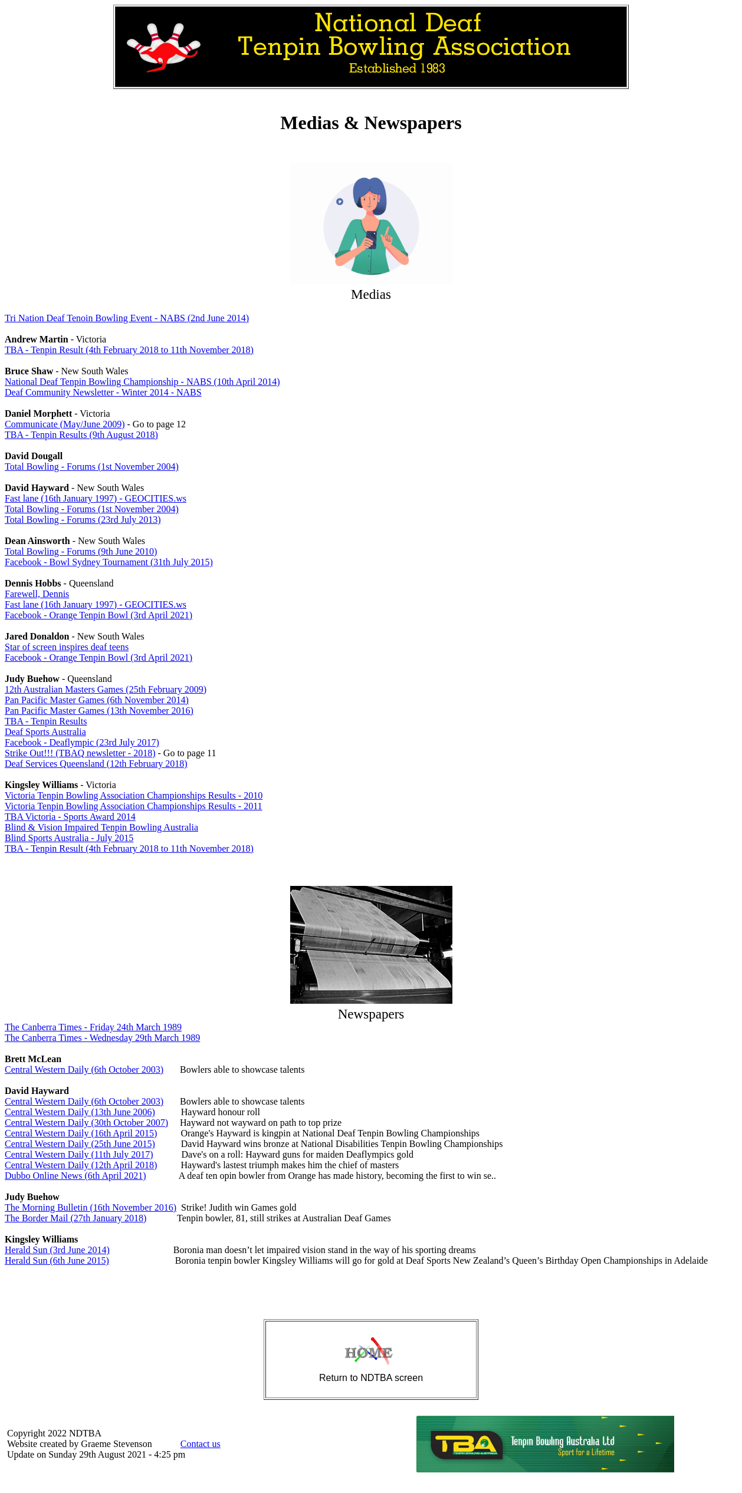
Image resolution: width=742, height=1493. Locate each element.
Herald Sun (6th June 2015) (57, 1260)
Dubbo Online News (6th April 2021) (75, 1176)
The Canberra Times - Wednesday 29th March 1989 (102, 1038)
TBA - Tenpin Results (46, 721)
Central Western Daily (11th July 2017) (79, 1154)
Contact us (200, 1444)
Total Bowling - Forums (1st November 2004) (92, 467)
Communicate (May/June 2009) (65, 424)
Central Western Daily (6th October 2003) (84, 1069)
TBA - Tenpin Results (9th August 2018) (81, 435)
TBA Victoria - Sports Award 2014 (70, 817)
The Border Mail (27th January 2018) (75, 1218)
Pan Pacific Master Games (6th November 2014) (97, 700)
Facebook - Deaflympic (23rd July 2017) (82, 742)
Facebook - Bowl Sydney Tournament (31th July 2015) (109, 562)
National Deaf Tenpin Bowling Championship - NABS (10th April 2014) (142, 382)
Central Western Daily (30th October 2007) (86, 1123)
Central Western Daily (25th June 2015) (80, 1144)
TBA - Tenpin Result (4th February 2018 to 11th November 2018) (129, 350)
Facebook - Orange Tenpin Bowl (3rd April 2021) (98, 615)
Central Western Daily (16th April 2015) (81, 1133)
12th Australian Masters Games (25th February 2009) (105, 689)
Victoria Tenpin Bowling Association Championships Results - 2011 (133, 806)
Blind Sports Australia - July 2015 (69, 838)
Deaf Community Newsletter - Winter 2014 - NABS (103, 392)
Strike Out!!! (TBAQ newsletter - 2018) (80, 753)
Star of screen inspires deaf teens (67, 647)
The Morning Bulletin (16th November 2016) (90, 1207)
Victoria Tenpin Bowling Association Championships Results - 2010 (133, 795)
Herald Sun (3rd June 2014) (57, 1250)
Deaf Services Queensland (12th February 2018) (96, 764)
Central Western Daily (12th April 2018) (81, 1165)
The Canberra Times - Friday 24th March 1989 (93, 1027)
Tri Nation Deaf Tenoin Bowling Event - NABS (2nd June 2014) (127, 318)
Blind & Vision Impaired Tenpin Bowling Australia (101, 827)
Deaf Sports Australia (45, 732)
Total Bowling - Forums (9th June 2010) (81, 551)
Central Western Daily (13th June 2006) (80, 1112)
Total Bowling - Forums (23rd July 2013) (83, 520)
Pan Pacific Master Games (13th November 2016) (99, 711)
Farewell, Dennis (37, 594)
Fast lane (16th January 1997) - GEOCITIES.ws (95, 498)
